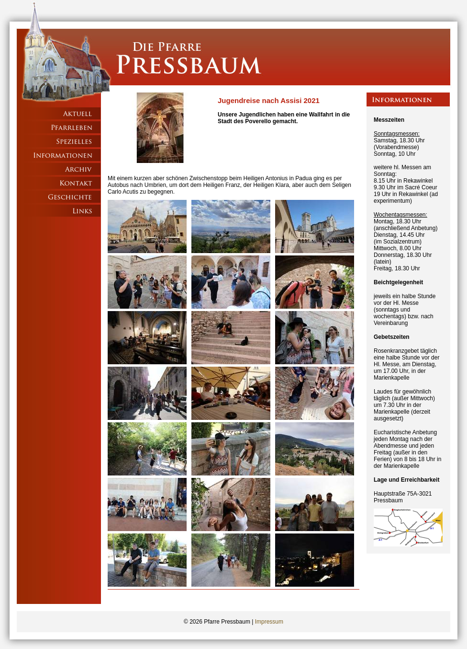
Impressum (269, 621)
